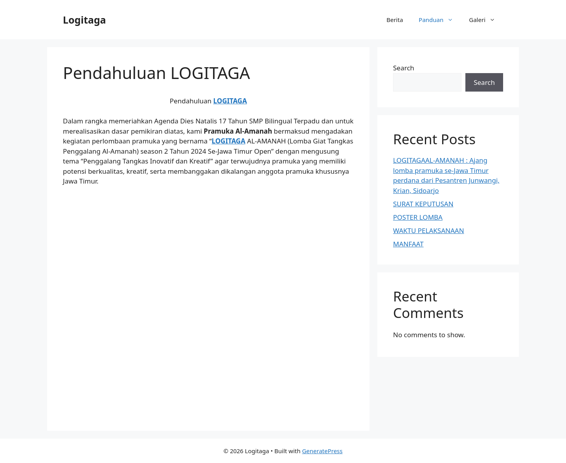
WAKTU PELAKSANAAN (428, 230)
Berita (394, 20)
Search (403, 67)
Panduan (440, 19)
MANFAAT (408, 243)
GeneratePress (322, 451)
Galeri (486, 19)
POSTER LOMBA (418, 217)
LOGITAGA (230, 100)
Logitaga (84, 19)
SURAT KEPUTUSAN (423, 203)
